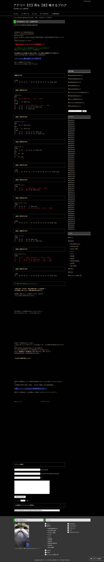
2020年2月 (72, 122)
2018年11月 (72, 151)
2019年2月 (72, 145)
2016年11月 (72, 197)
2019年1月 (72, 147)
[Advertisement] (26, 413)
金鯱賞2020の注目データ (75, 82)
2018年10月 (72, 153)
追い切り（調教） (74, 248)
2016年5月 (72, 209)
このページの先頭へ (97, 558)
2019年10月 (72, 129)
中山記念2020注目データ (75, 89)
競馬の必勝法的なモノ (75, 243)
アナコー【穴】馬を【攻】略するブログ (40, 5)
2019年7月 (72, 135)
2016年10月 (72, 199)
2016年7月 (72, 205)
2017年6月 (72, 184)
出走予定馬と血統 (74, 246)
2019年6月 (72, 137)
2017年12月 (72, 172)
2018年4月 (72, 164)
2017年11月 (72, 174)
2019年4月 (72, 141)
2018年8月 (72, 157)
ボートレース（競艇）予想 (76, 275)
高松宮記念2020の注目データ (76, 75)
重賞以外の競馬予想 (32, 25)
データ (72, 251)
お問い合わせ (56, 13)
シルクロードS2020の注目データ (77, 102)
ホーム (16, 13)
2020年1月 (72, 124)
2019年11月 (72, 128)
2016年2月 (72, 215)
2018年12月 (72, 149)
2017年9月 (72, 178)
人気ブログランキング (74, 532)
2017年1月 (72, 194)
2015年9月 (72, 225)
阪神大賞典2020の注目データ (76, 78)
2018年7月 (72, 159)
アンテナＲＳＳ (45, 13)
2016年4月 (72, 211)
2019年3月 (72, 143)
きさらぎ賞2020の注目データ (76, 99)
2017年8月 (72, 180)
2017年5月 (72, 186)
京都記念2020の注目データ (76, 95)
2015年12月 (72, 219)
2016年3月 (72, 213)
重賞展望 (72, 256)
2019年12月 (72, 126)
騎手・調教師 (73, 265)
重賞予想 (72, 258)
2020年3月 (72, 120)
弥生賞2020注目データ (75, 85)
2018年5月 (72, 162)
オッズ (72, 253)
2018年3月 (72, 166)
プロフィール (26, 13)
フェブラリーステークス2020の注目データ (79, 92)
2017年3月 (72, 190)
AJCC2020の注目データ (75, 106)
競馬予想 (24, 25)
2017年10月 (72, 176)
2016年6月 (72, 207)
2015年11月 (72, 221)
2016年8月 (72, 203)
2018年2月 (72, 168)
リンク (35, 13)
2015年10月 (72, 223)
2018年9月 (72, 155)
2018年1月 (72, 170)
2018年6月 (72, 161)
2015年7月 (72, 229)
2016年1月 (72, 217)
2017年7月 (72, 182)
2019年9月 (72, 131)
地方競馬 (72, 263)
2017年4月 (72, 188)
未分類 (71, 272)
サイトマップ (87, 1)
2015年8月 (72, 227)
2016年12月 (72, 196)
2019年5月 (72, 139)
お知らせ (72, 268)
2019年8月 (72, 133)
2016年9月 (72, 201)
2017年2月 (72, 192)
